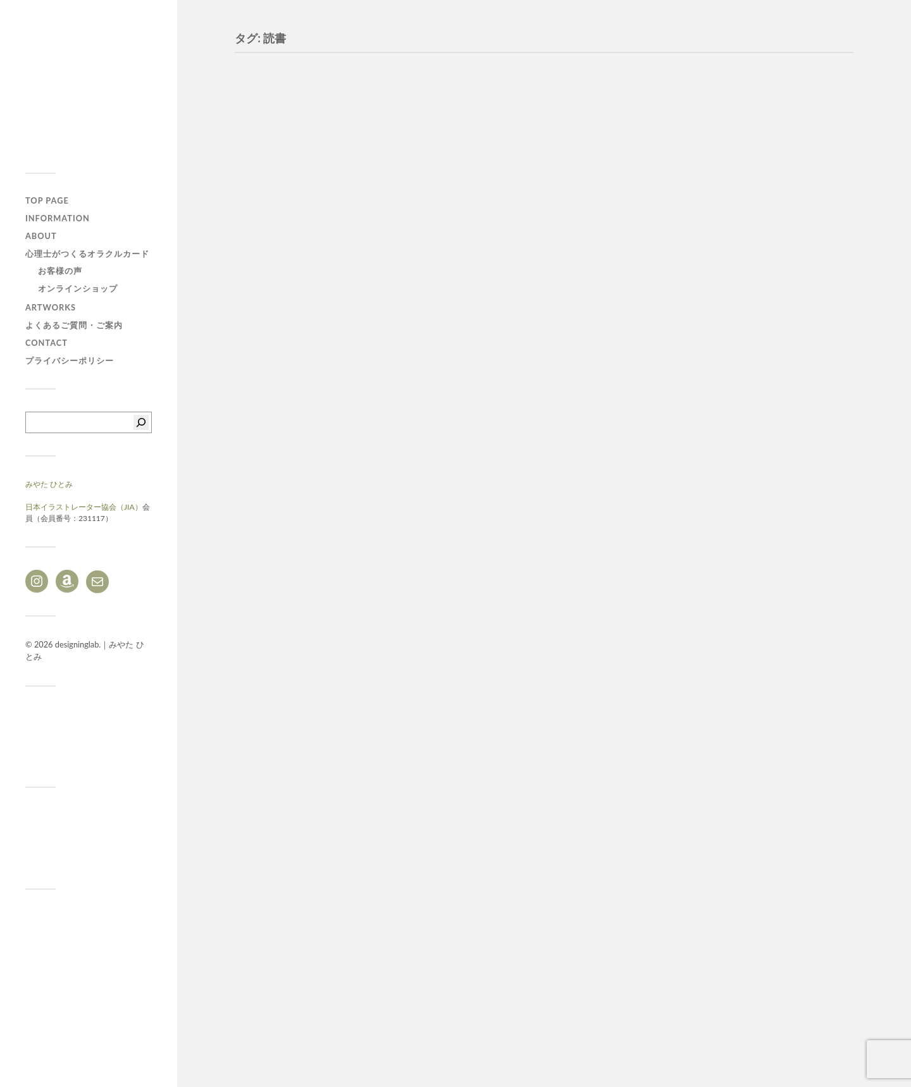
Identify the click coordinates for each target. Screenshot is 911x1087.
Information (57, 218)
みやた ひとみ (49, 484)
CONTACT (46, 343)
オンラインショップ (78, 288)
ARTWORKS (50, 307)
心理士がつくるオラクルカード (87, 254)
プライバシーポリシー (69, 360)
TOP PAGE (47, 200)
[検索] (141, 422)
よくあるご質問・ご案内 (74, 325)
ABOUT (41, 236)
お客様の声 (60, 271)
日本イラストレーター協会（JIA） (83, 507)
